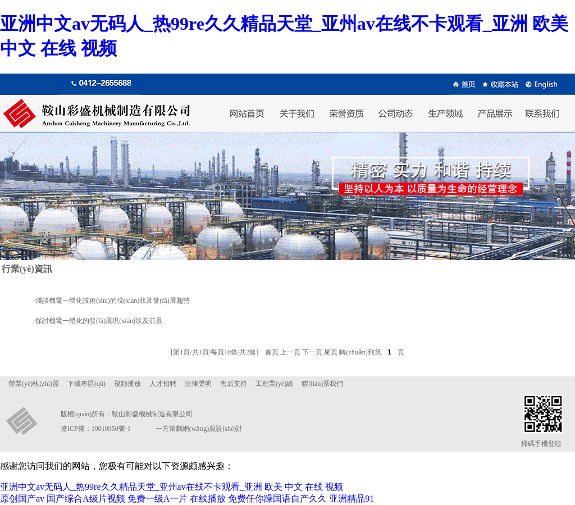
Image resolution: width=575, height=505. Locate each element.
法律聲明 (198, 384)
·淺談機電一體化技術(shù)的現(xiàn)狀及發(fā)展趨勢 (112, 300)
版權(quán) (76, 414)
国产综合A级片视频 (86, 498)
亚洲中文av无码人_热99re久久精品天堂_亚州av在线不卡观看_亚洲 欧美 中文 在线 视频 (171, 487)
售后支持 (233, 384)
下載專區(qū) (86, 384)
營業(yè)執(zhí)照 (33, 384)
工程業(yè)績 (274, 384)
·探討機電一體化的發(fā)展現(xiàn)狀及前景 (98, 321)
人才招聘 (162, 384)
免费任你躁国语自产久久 (277, 498)
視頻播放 (127, 384)
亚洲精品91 (351, 498)
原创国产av (22, 498)
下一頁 (312, 352)
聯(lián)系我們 (322, 384)
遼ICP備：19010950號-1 (96, 429)
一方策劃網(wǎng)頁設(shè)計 (199, 429)
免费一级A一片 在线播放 (176, 498)
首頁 (272, 352)
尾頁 (330, 352)
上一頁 (290, 352)
